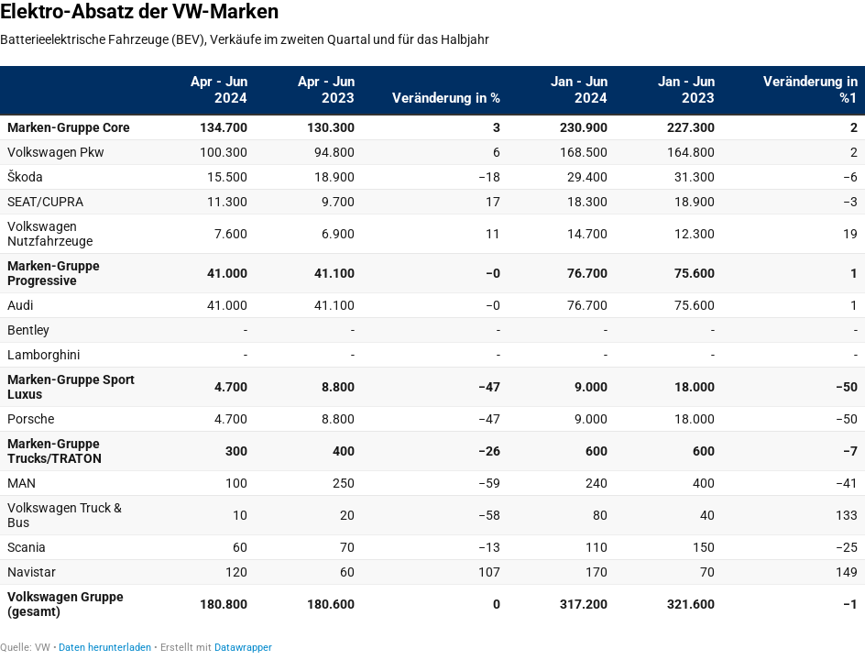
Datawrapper (243, 648)
